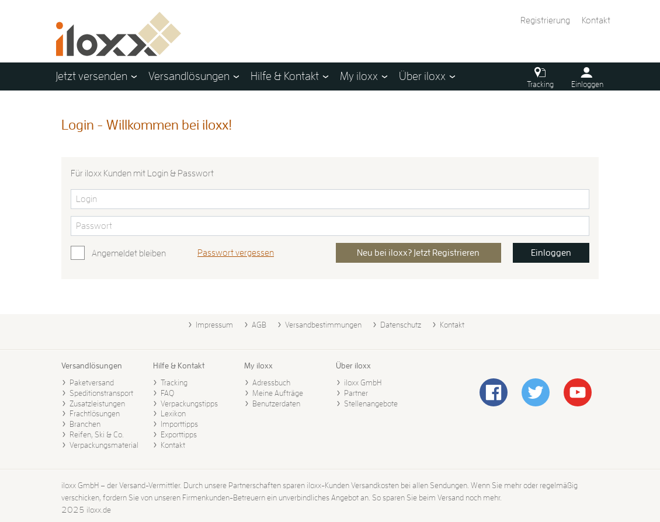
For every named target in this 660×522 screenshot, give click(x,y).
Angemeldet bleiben (129, 253)
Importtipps (179, 424)
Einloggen (551, 252)
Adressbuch (271, 382)
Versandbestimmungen (323, 325)
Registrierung (545, 20)
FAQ (167, 393)
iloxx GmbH (362, 382)
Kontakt (596, 20)
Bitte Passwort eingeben (70, 215)
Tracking (174, 382)
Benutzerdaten (276, 403)
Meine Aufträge (277, 393)
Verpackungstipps (189, 403)
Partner (356, 393)
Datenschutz (400, 325)
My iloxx (258, 365)
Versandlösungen (91, 365)
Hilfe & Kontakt (178, 365)
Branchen (85, 424)
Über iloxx (353, 365)
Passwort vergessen (235, 252)
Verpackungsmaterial (104, 445)
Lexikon (173, 413)
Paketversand (92, 382)
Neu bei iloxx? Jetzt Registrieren (418, 252)
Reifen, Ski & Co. (97, 434)
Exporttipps (179, 434)
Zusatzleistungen (97, 403)
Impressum (214, 325)
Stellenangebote (371, 403)
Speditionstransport (101, 393)
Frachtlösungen (95, 413)
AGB (259, 325)
